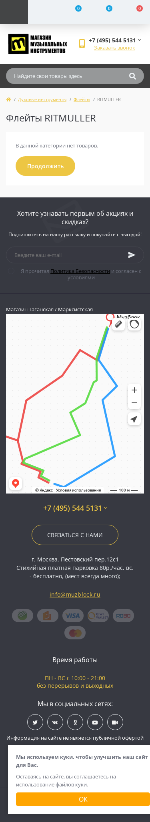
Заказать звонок (114, 47)
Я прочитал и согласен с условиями (79, 274)
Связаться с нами (75, 535)
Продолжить (45, 166)
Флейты (82, 99)
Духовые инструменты (42, 99)
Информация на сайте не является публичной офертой (75, 737)
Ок (83, 799)
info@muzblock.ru (75, 594)
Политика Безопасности (80, 271)
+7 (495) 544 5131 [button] (75, 508)
